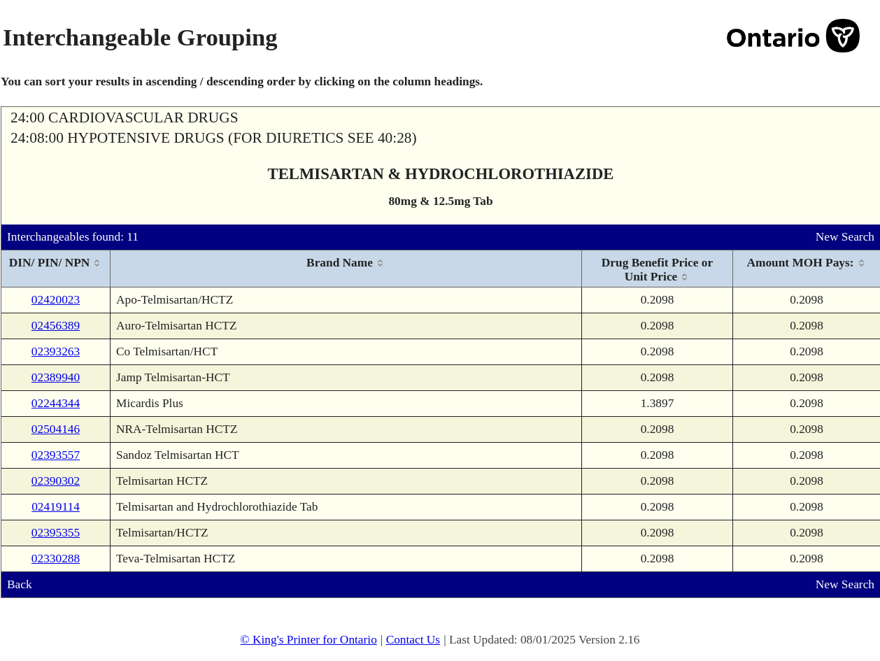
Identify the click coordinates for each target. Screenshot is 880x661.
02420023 (55, 299)
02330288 (55, 558)
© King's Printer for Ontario (308, 639)
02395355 (55, 532)
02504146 (55, 429)
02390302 (55, 481)
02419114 (55, 506)
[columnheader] (56, 268)
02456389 (55, 325)
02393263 (55, 351)
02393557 (55, 455)
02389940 (55, 377)
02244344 (55, 403)
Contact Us (413, 639)
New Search (845, 236)
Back (19, 584)
